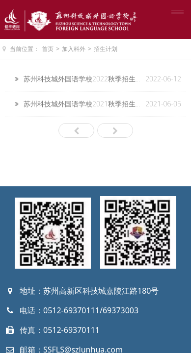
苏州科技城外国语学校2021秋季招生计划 (86, 103)
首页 (48, 49)
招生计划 (105, 49)
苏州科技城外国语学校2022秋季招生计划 (86, 78)
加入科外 (73, 49)
